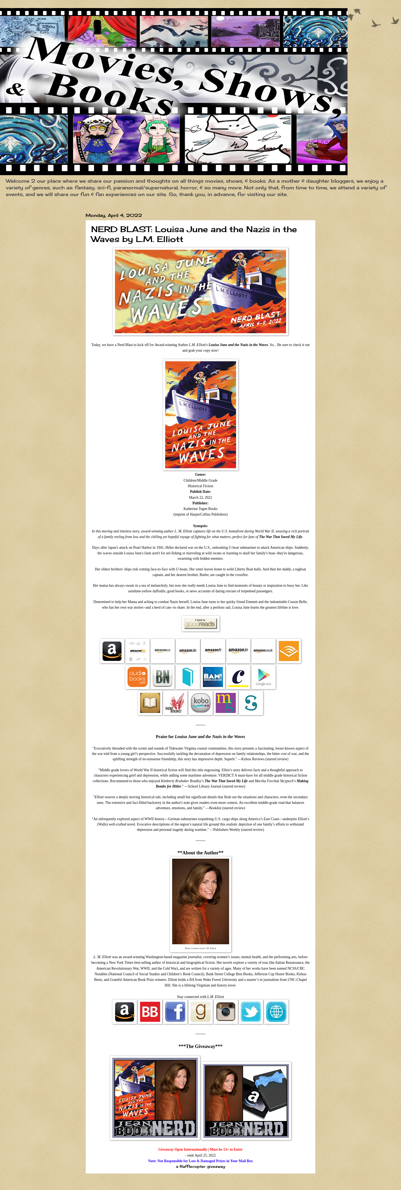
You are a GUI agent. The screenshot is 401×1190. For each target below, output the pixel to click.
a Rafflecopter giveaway (200, 1166)
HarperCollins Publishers (208, 514)
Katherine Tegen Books (200, 509)
